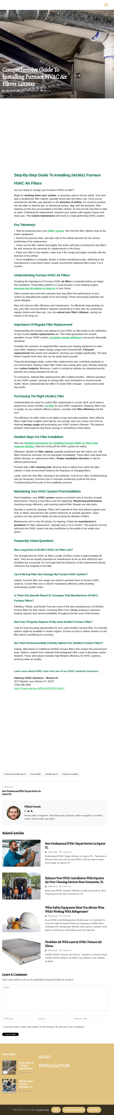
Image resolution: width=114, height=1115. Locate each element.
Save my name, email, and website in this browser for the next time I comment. (45, 1027)
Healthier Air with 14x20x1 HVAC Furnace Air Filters (73, 944)
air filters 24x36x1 (52, 774)
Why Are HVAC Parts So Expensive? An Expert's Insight (26, 1084)
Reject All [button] (94, 1109)
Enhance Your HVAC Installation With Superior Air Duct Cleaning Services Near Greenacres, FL (74, 880)
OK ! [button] (56, 1109)
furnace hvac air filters (70, 774)
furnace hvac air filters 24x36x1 (15, 774)
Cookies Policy (42, 1109)
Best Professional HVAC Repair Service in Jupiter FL (75, 845)
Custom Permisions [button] (73, 1109)
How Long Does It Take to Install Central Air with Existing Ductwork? (26, 1066)
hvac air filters (36, 774)
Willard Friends (10, 91)
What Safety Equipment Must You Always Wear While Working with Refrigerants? (74, 909)
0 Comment (47, 91)
